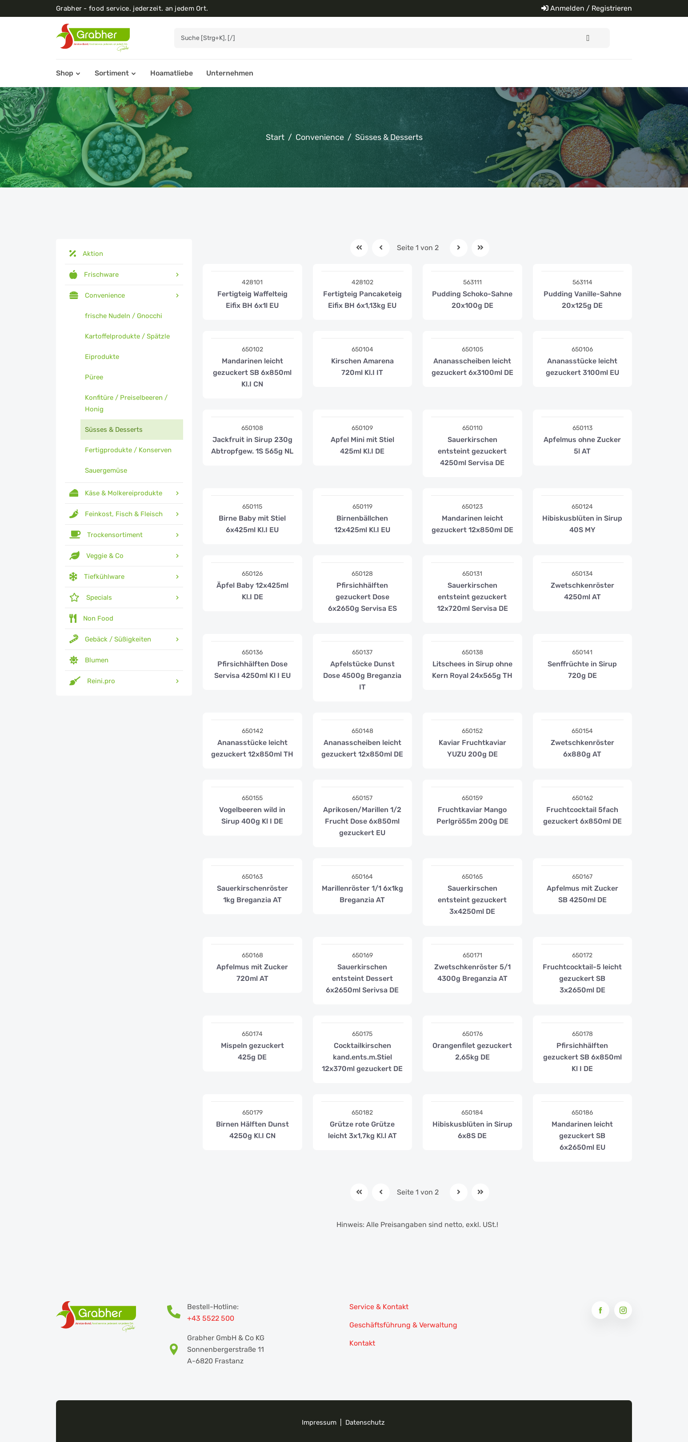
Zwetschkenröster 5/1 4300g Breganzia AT (472, 973)
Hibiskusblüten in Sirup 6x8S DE (472, 1130)
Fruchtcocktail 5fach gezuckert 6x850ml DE (582, 815)
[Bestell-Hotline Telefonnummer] (177, 1312)
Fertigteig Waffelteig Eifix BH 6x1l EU (252, 300)
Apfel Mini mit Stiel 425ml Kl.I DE (362, 445)
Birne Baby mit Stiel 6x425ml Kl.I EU (252, 524)
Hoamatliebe (171, 73)
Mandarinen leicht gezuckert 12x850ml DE (472, 524)
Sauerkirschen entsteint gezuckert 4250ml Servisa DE (472, 451)
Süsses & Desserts (389, 137)
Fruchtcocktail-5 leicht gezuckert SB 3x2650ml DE (582, 978)
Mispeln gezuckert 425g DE (252, 1051)
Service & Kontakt (378, 1307)
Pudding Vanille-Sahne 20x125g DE (582, 300)
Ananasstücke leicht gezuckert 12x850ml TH (252, 748)
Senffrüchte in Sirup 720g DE (582, 670)
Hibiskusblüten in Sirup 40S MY (582, 524)
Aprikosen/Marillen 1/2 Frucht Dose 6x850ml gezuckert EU (362, 821)
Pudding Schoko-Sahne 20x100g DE (472, 300)
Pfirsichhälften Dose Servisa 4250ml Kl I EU (252, 670)
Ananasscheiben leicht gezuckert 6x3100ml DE (472, 367)
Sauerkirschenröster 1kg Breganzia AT (252, 894)
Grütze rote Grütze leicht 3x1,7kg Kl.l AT (362, 1130)
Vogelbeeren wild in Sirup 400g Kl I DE (252, 815)
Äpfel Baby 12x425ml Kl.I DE (252, 591)
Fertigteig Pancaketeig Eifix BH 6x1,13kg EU (362, 300)
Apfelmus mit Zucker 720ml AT (252, 973)
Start (275, 137)
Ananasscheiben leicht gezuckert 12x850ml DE (362, 748)
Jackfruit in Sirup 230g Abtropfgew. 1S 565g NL (252, 445)
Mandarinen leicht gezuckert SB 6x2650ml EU (582, 1135)
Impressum (319, 1422)
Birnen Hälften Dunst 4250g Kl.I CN (252, 1130)
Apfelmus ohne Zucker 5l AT (582, 445)
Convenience (320, 137)
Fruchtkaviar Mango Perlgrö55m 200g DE (472, 815)
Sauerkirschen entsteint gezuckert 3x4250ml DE (472, 900)
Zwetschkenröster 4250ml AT (582, 591)
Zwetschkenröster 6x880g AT (582, 748)
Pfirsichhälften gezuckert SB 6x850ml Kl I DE (582, 1057)
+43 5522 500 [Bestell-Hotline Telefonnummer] (210, 1318)
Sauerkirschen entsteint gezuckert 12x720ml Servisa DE (472, 597)
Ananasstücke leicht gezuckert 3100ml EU (582, 367)
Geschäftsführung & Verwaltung (403, 1325)
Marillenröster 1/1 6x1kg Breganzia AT (362, 894)
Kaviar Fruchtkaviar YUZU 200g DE (472, 748)
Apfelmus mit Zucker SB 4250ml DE (582, 894)
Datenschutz (365, 1422)
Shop (64, 73)
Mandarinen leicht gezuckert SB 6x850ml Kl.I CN (252, 372)
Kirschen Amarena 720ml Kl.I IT (362, 367)
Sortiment (112, 73)
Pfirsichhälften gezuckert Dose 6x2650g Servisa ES (362, 597)
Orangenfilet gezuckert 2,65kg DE (472, 1051)
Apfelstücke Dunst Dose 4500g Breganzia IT (362, 675)
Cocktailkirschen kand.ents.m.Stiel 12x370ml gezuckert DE (362, 1057)
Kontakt (362, 1343)
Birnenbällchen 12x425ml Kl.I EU (362, 524)
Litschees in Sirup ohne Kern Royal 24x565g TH (472, 670)
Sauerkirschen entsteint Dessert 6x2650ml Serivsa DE (362, 978)
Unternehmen (229, 73)
